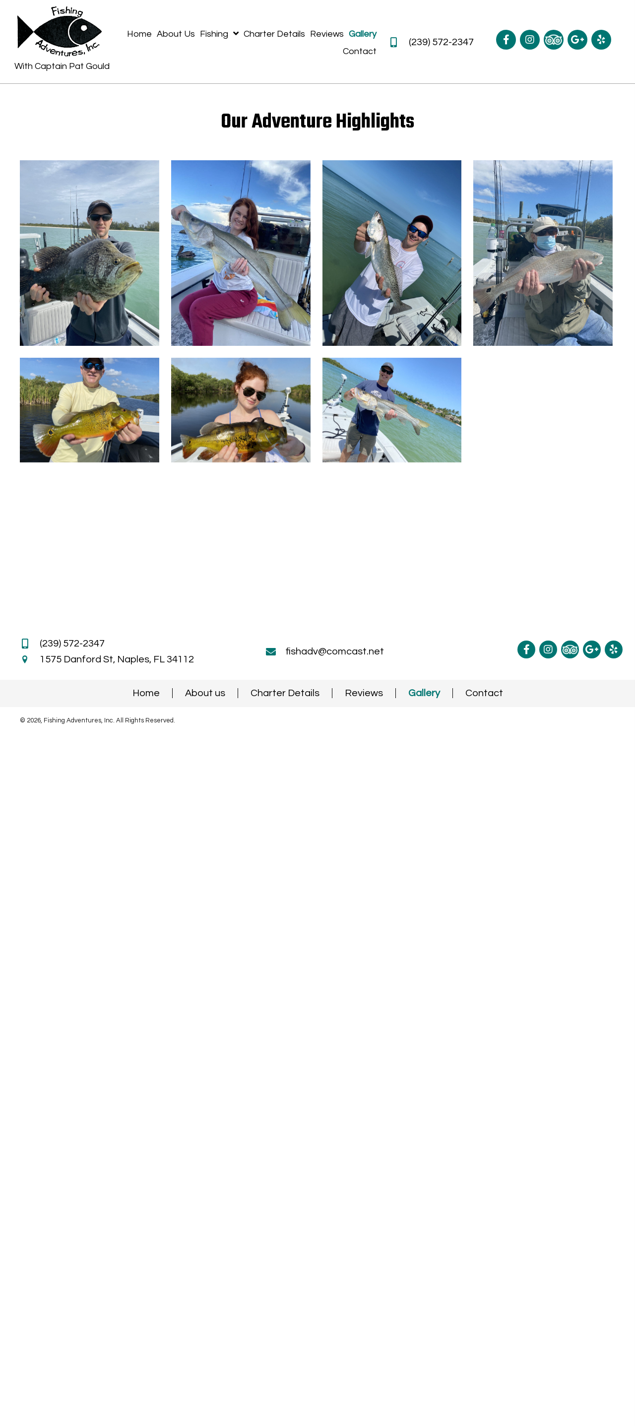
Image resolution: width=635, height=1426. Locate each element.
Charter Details (285, 693)
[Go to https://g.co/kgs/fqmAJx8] (577, 40)
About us (205, 693)
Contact (484, 693)
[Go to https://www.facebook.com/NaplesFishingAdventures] (506, 40)
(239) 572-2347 (441, 42)
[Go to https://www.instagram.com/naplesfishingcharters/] (530, 40)
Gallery (424, 693)
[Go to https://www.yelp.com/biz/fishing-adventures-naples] (601, 40)
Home (146, 693)
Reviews (364, 693)
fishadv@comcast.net (335, 651)
